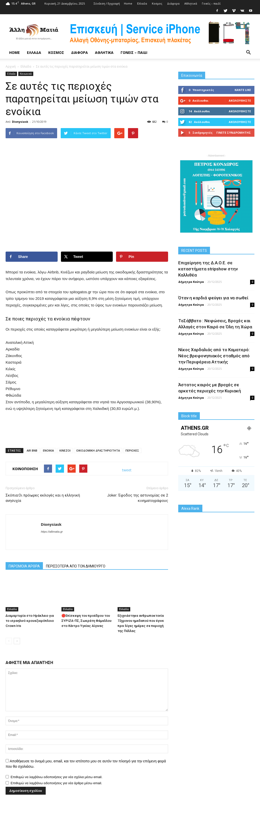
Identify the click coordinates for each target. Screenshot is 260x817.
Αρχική (11, 66)
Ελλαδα (142, 3)
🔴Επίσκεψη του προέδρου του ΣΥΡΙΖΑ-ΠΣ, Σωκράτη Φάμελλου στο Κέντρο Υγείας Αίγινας (86, 621)
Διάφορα (173, 3)
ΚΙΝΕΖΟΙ (65, 450)
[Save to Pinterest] (142, 257)
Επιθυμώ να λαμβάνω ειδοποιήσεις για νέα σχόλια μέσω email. (57, 777)
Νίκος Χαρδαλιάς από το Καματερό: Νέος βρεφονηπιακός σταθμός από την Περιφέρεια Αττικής (214, 355)
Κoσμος (157, 3)
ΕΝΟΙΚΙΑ (48, 450)
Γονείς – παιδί (211, 3)
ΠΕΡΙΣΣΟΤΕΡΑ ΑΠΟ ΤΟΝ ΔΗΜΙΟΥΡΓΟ (75, 566)
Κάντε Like (243, 90)
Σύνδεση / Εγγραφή (107, 3)
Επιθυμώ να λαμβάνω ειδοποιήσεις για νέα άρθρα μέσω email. (56, 783)
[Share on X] (87, 257)
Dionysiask (20, 122)
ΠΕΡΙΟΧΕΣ (132, 450)
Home (128, 3)
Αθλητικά (190, 3)
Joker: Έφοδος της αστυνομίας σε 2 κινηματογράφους (137, 498)
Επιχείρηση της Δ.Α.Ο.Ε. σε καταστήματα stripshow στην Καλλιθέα (208, 269)
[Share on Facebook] (32, 257)
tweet (127, 470)
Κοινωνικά (26, 73)
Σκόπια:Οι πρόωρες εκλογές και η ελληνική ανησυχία (43, 498)
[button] (248, 53)
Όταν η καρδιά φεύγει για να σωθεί (213, 297)
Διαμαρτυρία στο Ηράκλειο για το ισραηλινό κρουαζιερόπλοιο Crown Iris (30, 621)
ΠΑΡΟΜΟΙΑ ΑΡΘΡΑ (24, 566)
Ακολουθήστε (240, 100)
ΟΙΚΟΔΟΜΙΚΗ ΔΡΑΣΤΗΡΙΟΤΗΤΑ (98, 450)
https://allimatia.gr (52, 531)
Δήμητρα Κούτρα (191, 282)
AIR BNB (32, 450)
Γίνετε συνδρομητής (233, 132)
